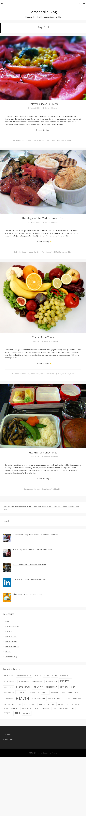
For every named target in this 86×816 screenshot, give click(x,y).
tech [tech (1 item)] (72, 708)
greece (63, 140)
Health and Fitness (23, 140)
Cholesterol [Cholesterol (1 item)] (24, 681)
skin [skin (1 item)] (54, 708)
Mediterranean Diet (63, 252)
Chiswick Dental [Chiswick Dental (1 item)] (10, 681)
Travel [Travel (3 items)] (26, 713)
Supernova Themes (50, 753)
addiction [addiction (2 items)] (9, 676)
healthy (58, 489)
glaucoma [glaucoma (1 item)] (55, 692)
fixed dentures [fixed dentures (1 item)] (33, 692)
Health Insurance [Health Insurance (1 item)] (55, 698)
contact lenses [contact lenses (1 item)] (37, 681)
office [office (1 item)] (60, 704)
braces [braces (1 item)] (46, 676)
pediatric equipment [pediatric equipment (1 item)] (11, 708)
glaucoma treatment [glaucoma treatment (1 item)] (70, 692)
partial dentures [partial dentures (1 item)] (72, 704)
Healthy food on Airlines (43, 452)
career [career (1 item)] (54, 676)
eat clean (65, 374)
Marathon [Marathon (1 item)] (77, 698)
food (58, 140)
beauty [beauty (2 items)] (37, 676)
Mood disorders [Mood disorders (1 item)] (30, 704)
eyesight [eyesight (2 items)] (21, 692)
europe (52, 140)
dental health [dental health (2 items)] (23, 687)
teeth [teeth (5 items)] (8, 713)
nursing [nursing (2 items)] (51, 704)
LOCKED (8, 651)
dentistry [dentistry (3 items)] (51, 687)
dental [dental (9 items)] (65, 681)
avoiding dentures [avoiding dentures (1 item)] (24, 676)
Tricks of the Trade (43, 337)
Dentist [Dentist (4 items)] (38, 687)
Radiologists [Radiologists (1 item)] (27, 708)
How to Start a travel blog (13, 506)
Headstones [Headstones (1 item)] (8, 698)
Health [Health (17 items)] (22, 698)
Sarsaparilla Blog (43, 12)
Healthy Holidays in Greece (43, 103)
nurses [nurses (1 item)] (42, 704)
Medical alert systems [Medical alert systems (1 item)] (12, 704)
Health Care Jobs (11, 636)
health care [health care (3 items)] (38, 698)
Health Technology (12, 646)
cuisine (47, 252)
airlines (47, 489)
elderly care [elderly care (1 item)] (9, 692)
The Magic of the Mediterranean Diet (43, 218)
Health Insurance (11, 641)
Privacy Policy (8, 739)
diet (59, 374)
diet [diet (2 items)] (73, 687)
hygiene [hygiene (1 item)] (67, 698)
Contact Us (7, 734)
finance (7, 621)
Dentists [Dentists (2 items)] (64, 687)
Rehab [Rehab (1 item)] (37, 708)
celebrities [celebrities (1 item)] (64, 676)
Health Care (21, 252)
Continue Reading (42, 130)
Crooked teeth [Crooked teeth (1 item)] (51, 681)
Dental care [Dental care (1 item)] (8, 687)
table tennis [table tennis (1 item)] (63, 708)
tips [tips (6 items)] (17, 713)
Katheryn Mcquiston (51, 108)
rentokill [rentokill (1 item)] (46, 708)
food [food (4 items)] (45, 692)
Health (69, 140)
